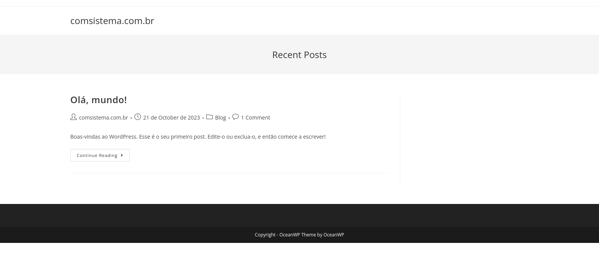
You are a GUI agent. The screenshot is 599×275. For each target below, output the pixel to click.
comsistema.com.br (112, 20)
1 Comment (255, 117)
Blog (220, 117)
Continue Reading (103, 157)
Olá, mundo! (98, 99)
